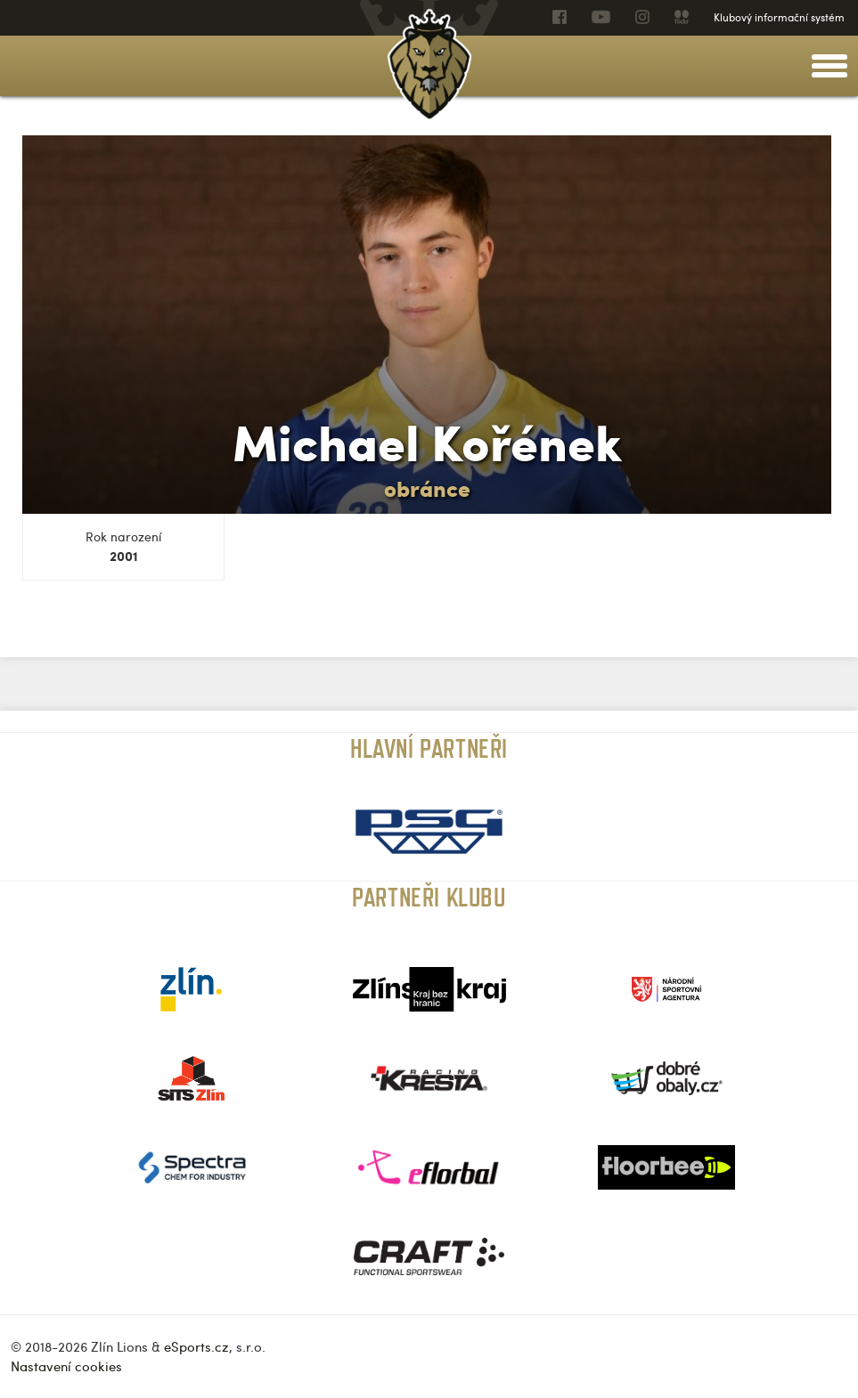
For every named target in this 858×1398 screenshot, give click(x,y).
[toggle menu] (829, 66)
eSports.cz (196, 1346)
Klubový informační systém (779, 17)
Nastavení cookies (66, 1366)
